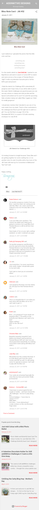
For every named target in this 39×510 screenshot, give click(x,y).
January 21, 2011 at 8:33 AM (18, 236)
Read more (33, 445)
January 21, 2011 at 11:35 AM (18, 256)
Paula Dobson (13, 199)
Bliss (7, 191)
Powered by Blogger (19, 506)
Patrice (11, 218)
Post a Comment (8, 413)
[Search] (36, 4)
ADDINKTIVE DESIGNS (18, 3)
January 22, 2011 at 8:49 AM (18, 348)
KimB (11, 312)
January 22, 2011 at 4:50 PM (18, 366)
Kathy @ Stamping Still (16, 241)
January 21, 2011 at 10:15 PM (18, 328)
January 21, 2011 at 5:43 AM (18, 212)
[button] (36, 11)
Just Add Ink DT (17, 191)
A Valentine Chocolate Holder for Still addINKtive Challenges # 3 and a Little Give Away (17, 454)
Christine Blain (13, 334)
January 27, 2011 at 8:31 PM (18, 409)
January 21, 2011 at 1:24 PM (18, 276)
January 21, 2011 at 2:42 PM (18, 291)
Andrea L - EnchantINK (16, 387)
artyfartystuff (13, 372)
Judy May (12, 354)
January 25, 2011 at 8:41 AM (18, 381)
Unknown (12, 282)
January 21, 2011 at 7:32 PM (18, 306)
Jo (10, 262)
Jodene (11, 297)
